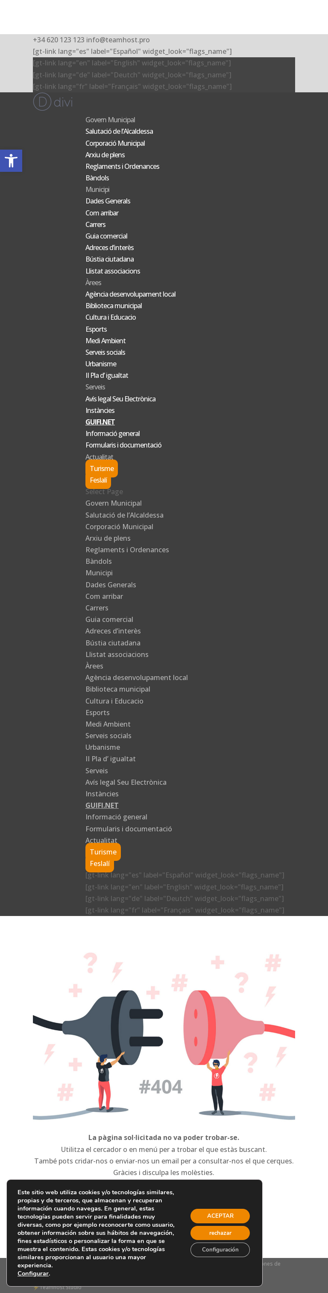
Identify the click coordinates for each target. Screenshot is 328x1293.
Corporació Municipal (115, 143)
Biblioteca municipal (113, 305)
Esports (96, 329)
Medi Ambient (105, 340)
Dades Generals (107, 201)
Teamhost (51, 1287)
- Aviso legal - (200, 1263)
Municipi (97, 189)
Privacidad (170, 1263)
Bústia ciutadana (109, 259)
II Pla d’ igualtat (106, 375)
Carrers (95, 224)
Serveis (95, 387)
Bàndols (97, 178)
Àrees (93, 282)
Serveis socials (105, 352)
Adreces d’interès (109, 247)
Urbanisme (100, 363)
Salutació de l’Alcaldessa (119, 131)
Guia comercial (106, 236)
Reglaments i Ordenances (122, 166)
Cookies (228, 1263)
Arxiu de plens (105, 154)
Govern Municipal (110, 119)
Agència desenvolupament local (130, 294)
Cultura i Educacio (110, 317)
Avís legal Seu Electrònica (120, 399)
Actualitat (99, 457)
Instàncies (99, 410)
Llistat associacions (112, 271)
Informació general (112, 433)
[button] (11, 161)
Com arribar (101, 213)
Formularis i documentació (123, 445)
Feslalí (98, 480)
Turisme (102, 468)
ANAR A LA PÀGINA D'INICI (164, 1213)
